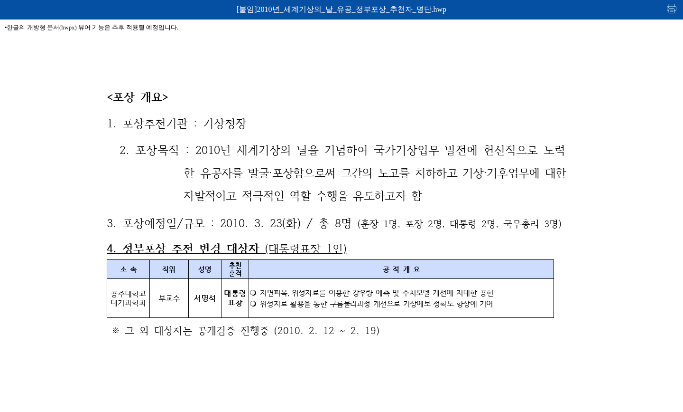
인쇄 (672, 8)
